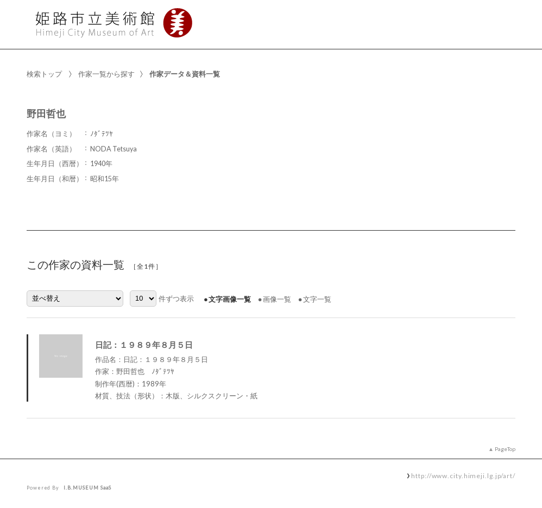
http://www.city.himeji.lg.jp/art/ (463, 475)
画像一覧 (277, 299)
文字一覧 (317, 299)
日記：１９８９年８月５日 (144, 345)
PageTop (505, 449)
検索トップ (44, 73)
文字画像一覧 (230, 299)
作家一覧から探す (106, 73)
